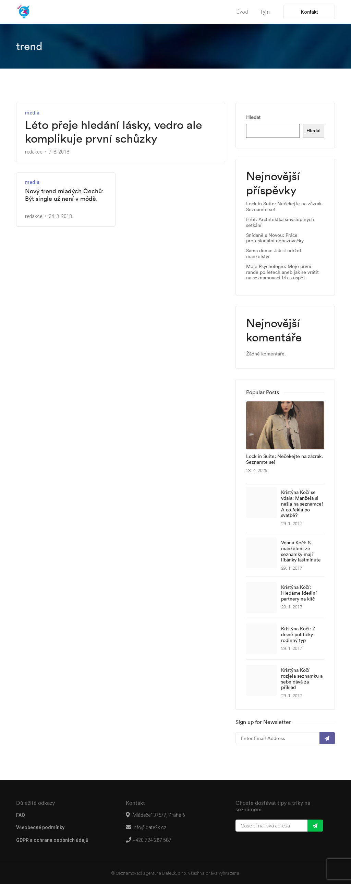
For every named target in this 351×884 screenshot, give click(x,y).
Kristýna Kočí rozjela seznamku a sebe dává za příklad (302, 678)
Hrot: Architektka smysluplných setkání (280, 222)
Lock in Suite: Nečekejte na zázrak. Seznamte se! (284, 207)
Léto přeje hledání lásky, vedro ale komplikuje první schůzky (113, 132)
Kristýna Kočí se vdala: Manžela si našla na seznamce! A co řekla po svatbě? (302, 503)
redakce (33, 152)
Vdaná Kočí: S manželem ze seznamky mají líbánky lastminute (301, 551)
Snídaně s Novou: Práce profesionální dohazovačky (275, 238)
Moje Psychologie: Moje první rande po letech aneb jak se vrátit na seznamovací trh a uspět (282, 272)
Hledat (253, 117)
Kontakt (309, 12)
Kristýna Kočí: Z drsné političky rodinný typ (298, 634)
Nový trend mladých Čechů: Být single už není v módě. (64, 194)
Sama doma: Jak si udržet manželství (273, 253)
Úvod (242, 12)
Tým (265, 12)
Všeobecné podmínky (40, 827)
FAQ (20, 815)
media (32, 113)
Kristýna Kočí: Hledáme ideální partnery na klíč (299, 593)
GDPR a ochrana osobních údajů (52, 840)
